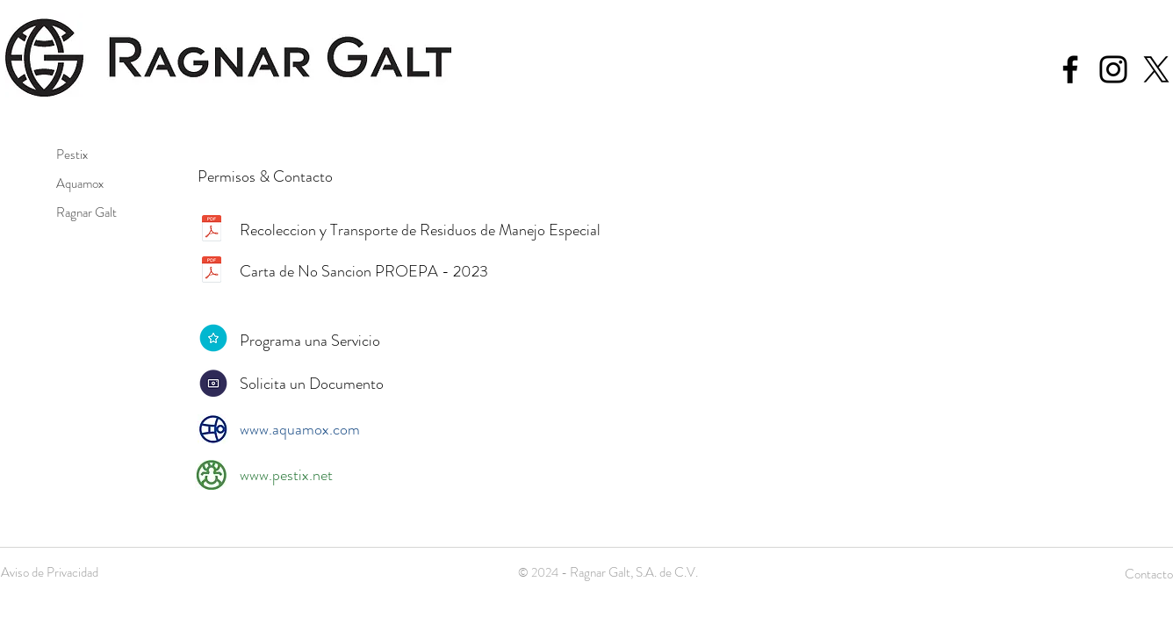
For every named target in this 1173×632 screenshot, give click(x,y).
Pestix (72, 154)
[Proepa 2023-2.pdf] (212, 271)
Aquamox (80, 183)
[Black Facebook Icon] (1070, 69)
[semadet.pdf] (212, 230)
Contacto (1149, 574)
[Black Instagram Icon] (1113, 69)
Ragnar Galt (86, 212)
